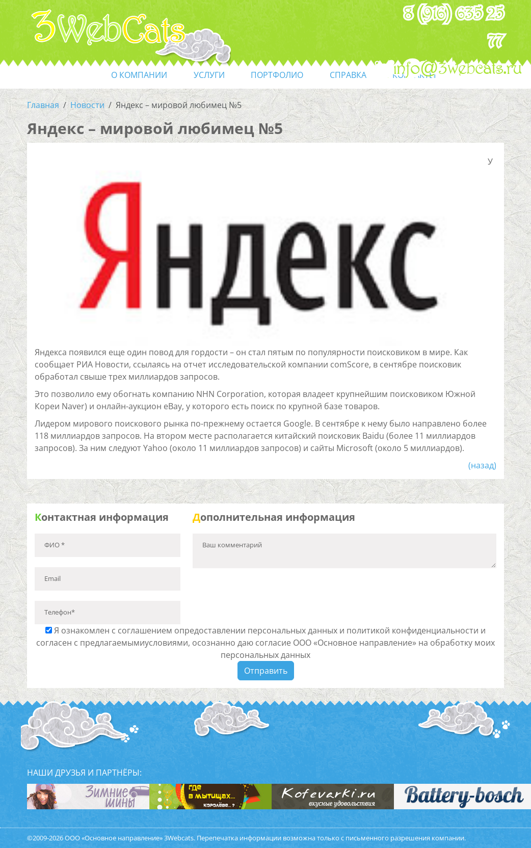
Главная (43, 105)
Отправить (265, 670)
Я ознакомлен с (265, 642)
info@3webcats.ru (458, 69)
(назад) (482, 465)
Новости (87, 105)
